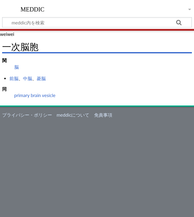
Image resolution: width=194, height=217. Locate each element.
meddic (32, 9)
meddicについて (73, 115)
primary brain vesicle (34, 95)
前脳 (13, 78)
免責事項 (103, 115)
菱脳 (41, 78)
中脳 (27, 78)
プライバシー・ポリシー (27, 115)
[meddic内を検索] (97, 22)
